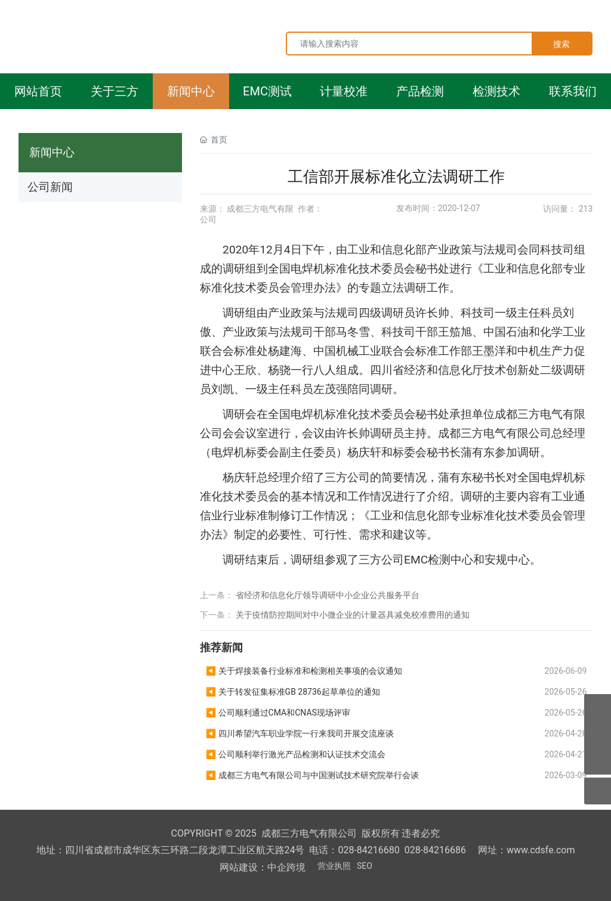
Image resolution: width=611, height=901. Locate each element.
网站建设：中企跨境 (263, 867)
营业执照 (334, 866)
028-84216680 (368, 850)
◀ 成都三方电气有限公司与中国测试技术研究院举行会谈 (312, 775)
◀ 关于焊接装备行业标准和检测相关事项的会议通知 (304, 671)
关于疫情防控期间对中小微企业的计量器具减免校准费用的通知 (353, 615)
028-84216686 (435, 850)
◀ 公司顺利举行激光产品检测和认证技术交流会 (295, 754)
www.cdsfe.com (541, 850)
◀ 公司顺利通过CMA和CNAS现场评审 (278, 712)
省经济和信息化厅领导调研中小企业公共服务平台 (327, 595)
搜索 (561, 44)
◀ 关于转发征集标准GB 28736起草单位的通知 (293, 691)
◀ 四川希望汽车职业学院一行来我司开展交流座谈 (300, 733)
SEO (364, 866)
